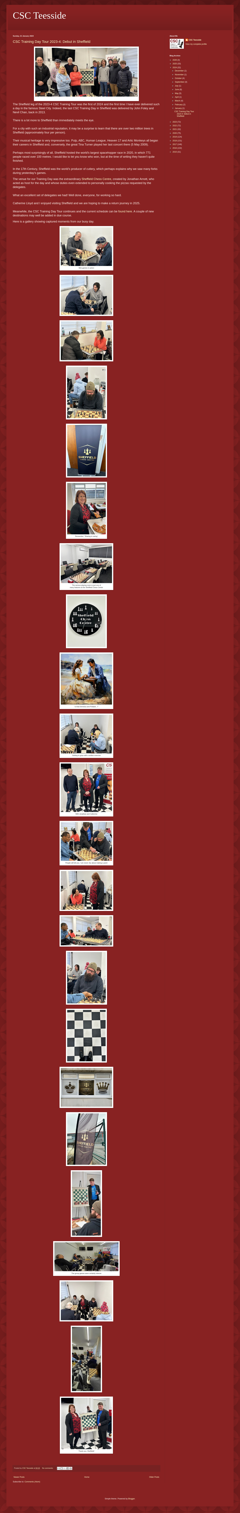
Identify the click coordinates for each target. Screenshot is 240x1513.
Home (86, 1477)
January (178, 108)
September (180, 82)
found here (125, 211)
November (179, 74)
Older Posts (154, 1477)
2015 (175, 152)
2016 (175, 148)
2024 (175, 67)
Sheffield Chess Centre (96, 179)
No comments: (48, 1468)
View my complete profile (196, 44)
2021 (175, 129)
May (177, 93)
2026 (175, 60)
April (177, 97)
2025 (175, 64)
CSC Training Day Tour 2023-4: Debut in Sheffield (51, 42)
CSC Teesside (39, 15)
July (177, 86)
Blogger (131, 1499)
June (177, 89)
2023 (175, 122)
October (178, 78)
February (179, 104)
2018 (175, 141)
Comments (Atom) (32, 1482)
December (179, 71)
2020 (175, 133)
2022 (175, 125)
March (178, 101)
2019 (175, 137)
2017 (175, 144)
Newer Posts (19, 1477)
